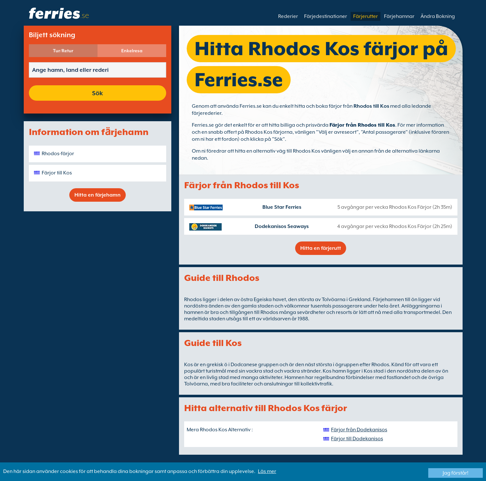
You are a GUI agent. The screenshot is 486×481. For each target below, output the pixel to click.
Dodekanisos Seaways (282, 226)
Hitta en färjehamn (97, 195)
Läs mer (267, 471)
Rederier (288, 16)
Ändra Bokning (438, 16)
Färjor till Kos (57, 173)
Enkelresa (131, 50)
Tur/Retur (63, 50)
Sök (97, 93)
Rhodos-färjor (58, 153)
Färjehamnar (399, 16)
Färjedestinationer (325, 16)
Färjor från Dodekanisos (359, 430)
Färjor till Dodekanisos (357, 439)
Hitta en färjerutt (320, 248)
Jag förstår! (455, 473)
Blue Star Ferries (281, 207)
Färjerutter (365, 16)
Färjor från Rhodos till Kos (362, 125)
